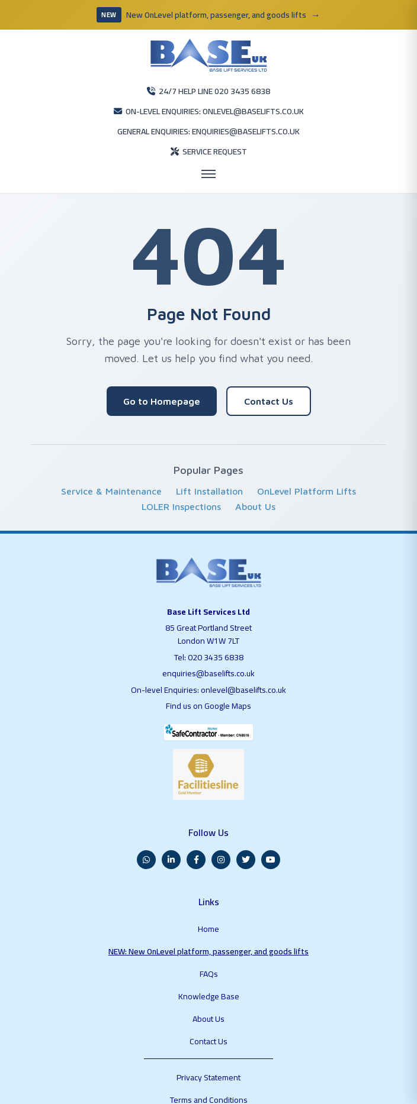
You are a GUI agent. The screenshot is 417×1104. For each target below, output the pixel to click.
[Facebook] (196, 820)
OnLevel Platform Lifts (306, 461)
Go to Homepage (161, 371)
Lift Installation (209, 461)
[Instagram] (220, 820)
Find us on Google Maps (208, 673)
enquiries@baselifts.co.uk (208, 641)
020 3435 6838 (215, 625)
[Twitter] (245, 820)
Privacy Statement (208, 984)
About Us (255, 477)
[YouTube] (270, 820)
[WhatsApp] (146, 820)
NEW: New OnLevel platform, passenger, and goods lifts (208, 893)
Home (208, 878)
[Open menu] (208, 144)
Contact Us (268, 371)
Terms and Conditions (208, 999)
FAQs (208, 908)
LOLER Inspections (181, 477)
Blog (208, 1014)
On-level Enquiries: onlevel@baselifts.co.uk (208, 657)
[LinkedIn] (171, 820)
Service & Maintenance (111, 461)
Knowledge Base (208, 924)
